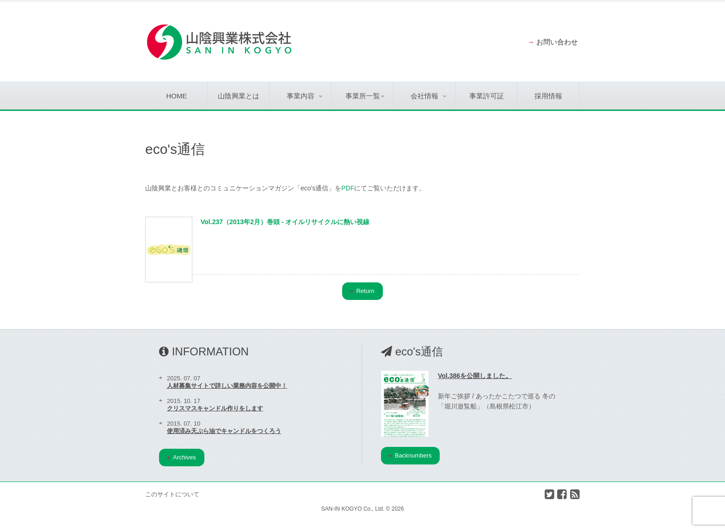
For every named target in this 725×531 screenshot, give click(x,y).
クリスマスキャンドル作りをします (215, 408)
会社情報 (428, 96)
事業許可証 (486, 96)
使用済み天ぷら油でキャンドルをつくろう (224, 430)
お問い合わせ (557, 42)
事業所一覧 (365, 96)
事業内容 (304, 96)
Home (176, 96)
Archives (181, 457)
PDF (347, 188)
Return (362, 290)
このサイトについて (172, 494)
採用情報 (548, 96)
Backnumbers (410, 455)
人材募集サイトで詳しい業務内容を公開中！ (227, 385)
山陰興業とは (238, 96)
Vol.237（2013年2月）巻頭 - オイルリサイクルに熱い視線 (285, 222)
